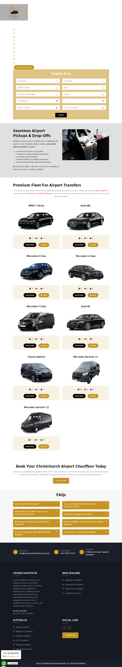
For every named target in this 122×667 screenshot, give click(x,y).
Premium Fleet (79, 9)
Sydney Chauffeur (23, 627)
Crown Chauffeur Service (54, 663)
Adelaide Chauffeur (23, 636)
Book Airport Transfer (24, 67)
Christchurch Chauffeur (74, 589)
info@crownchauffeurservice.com (90, 2)
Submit (61, 115)
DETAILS (44, 245)
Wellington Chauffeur (73, 580)
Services (103, 9)
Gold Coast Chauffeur (24, 649)
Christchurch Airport (32, 472)
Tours (93, 9)
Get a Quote (61, 481)
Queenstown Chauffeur (74, 584)
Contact (116, 9)
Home (45, 9)
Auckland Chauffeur (73, 593)
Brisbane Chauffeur (23, 645)
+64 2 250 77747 (63, 2)
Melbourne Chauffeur (24, 631)
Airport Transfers (59, 9)
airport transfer (102, 191)
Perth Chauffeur (22, 640)
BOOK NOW (30, 245)
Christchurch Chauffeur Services (39, 193)
